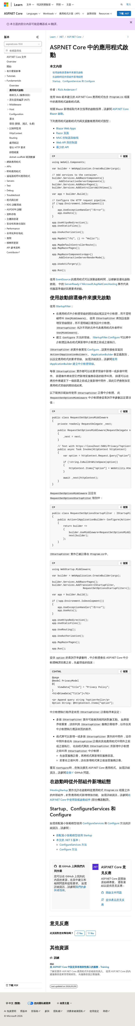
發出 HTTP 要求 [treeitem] (17, 147)
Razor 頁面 (62, 133)
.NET (61, 36)
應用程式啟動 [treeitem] (16, 90)
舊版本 (23, 1011)
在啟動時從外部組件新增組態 (68, 76)
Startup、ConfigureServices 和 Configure (74, 81)
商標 (105, 1011)
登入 (128, 4)
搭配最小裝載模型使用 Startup (74, 835)
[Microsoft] (6, 4)
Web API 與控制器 (66, 142)
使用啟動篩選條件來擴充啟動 (68, 72)
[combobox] (23, 44)
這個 (68, 772)
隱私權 (56, 1011)
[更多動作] (128, 37)
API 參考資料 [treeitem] (13, 247)
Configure (93, 349)
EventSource (63, 279)
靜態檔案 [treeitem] (14, 152)
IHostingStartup (59, 790)
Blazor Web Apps (66, 128)
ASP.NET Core (74, 36)
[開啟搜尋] (121, 5)
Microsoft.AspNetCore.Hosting (99, 284)
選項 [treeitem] (11, 118)
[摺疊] (37, 37)
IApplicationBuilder (102, 354)
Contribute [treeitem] (12, 252)
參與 (47, 1011)
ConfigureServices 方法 (73, 844)
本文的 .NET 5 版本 (67, 840)
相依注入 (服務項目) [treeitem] (19, 95)
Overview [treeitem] (11, 61)
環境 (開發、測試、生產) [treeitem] (22, 123)
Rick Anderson (66, 89)
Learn (53, 36)
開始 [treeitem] (9, 66)
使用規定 (94, 1011)
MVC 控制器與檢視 (67, 137)
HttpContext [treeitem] (15, 133)
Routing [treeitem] (13, 137)
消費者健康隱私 (75, 1011)
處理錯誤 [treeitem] (14, 142)
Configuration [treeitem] (16, 114)
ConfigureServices (93, 823)
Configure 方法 (68, 849)
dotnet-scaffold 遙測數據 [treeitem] (22, 156)
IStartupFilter (63, 306)
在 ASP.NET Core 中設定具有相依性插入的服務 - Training (79, 966)
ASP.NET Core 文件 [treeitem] (16, 56)
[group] (90, 451)
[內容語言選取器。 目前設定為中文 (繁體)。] (13, 1003)
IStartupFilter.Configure (106, 337)
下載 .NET (124, 13)
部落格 (34, 1011)
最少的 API (62, 147)
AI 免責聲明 (10, 1011)
